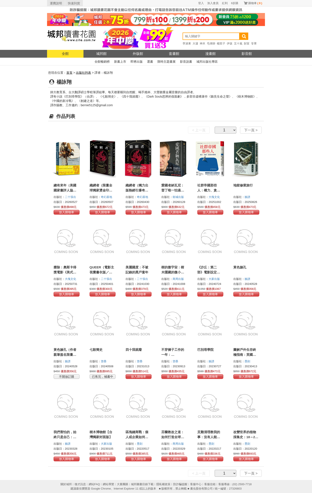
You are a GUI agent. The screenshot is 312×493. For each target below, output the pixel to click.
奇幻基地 (106, 197)
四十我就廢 (134, 349)
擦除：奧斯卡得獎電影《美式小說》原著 (65, 272)
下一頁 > (251, 130)
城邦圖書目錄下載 (142, 484)
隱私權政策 (163, 484)
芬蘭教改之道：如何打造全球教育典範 (172, 437)
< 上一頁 (199, 130)
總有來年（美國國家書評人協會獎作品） (65, 190)
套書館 (174, 54)
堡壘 (103, 361)
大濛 (195, 43)
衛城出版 (178, 197)
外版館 (138, 54)
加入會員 (213, 3)
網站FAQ (94, 484)
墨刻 (247, 361)
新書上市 (120, 61)
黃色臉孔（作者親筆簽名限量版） (65, 354)
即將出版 (137, 61)
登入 (201, 3)
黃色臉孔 (239, 267)
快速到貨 (74, 3)
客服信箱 (210, 484)
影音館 (247, 54)
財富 (247, 43)
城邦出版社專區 (207, 61)
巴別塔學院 (205, 349)
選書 (150, 61)
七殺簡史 (96, 349)
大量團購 (122, 484)
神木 (202, 43)
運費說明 (56, 3)
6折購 (234, 3)
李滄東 (187, 43)
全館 (65, 54)
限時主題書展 (166, 61)
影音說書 (186, 61)
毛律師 (211, 43)
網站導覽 (108, 484)
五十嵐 (238, 43)
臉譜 (247, 197)
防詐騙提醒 (180, 484)
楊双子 (221, 43)
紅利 (225, 3)
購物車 (255, 3)
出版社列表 (83, 72)
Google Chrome (101, 488)
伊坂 (229, 43)
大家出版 (214, 279)
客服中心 (195, 484)
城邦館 (101, 54)
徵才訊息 (80, 484)
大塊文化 (214, 197)
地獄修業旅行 (243, 185)
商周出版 (178, 279)
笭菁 (254, 43)
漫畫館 (210, 54)
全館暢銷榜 (102, 61)
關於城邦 (66, 484)
